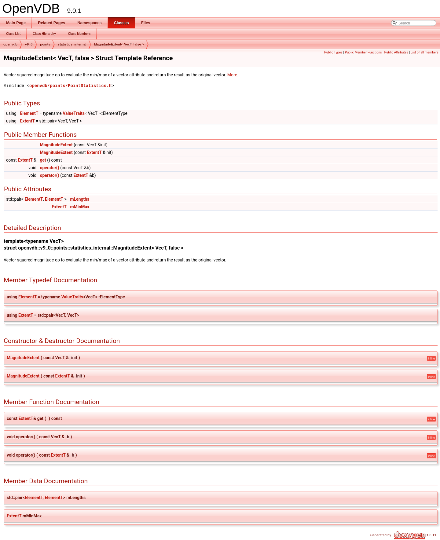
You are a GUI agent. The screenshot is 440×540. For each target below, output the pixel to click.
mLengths (79, 199)
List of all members (424, 52)
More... (233, 74)
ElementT (29, 113)
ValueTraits (74, 113)
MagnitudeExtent (56, 144)
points (45, 44)
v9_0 (28, 44)
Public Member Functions (363, 52)
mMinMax (79, 206)
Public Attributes (396, 52)
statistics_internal (72, 44)
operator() (49, 167)
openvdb (10, 44)
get (43, 160)
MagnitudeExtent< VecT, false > (119, 44)
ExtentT (27, 121)
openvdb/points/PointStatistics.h (70, 86)
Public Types (333, 52)
